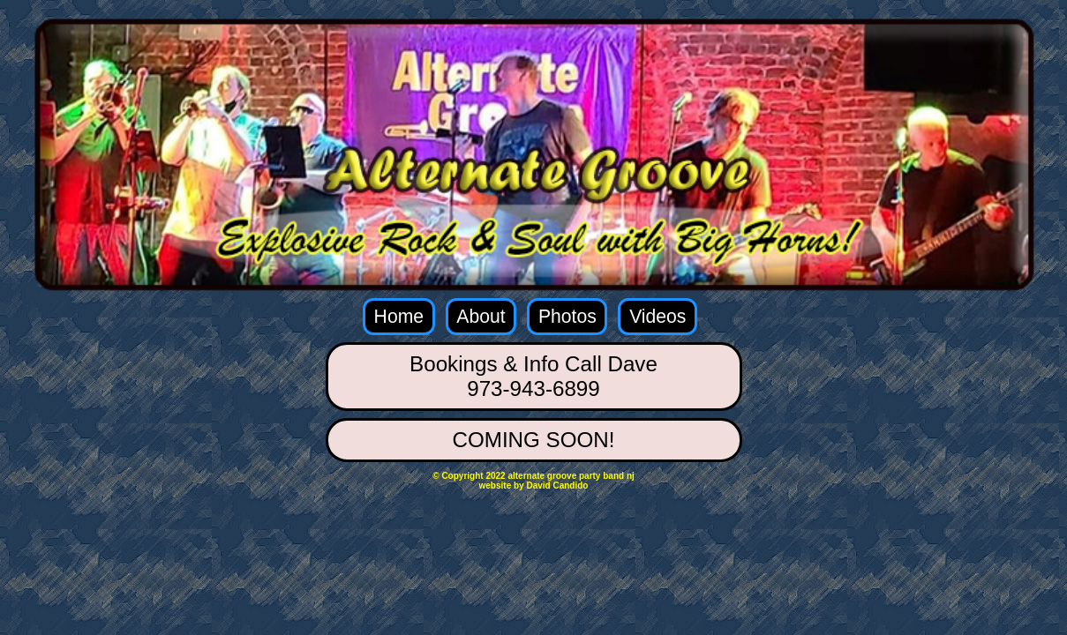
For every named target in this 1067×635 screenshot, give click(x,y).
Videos (657, 316)
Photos (567, 316)
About (480, 316)
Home (399, 316)
